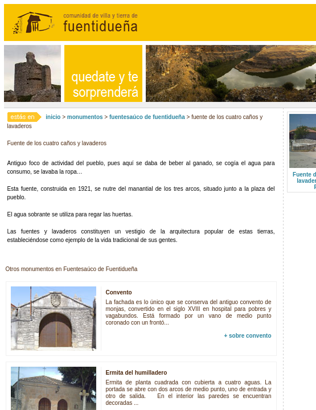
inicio (53, 117)
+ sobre (247, 336)
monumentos (85, 117)
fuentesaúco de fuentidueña (147, 117)
